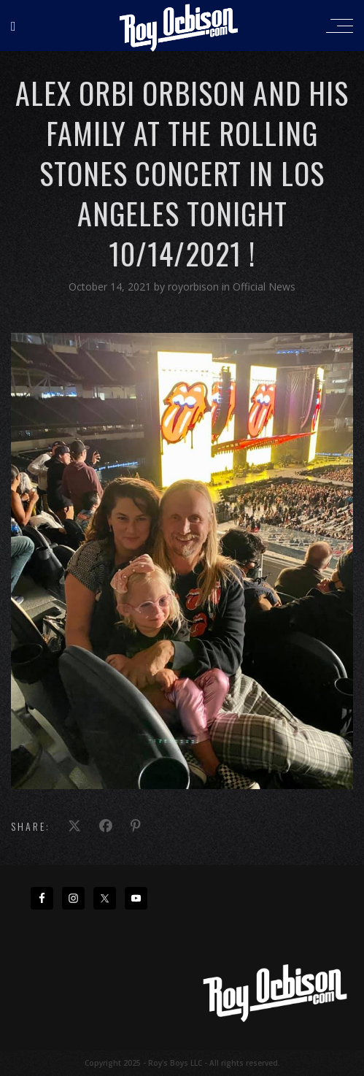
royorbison (195, 286)
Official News (264, 286)
